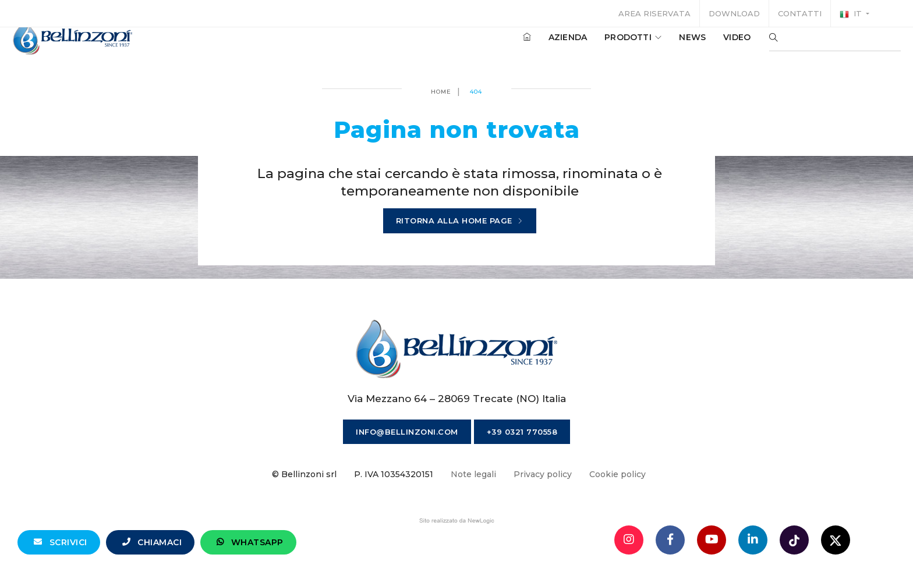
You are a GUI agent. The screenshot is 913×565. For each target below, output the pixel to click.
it (852, 14)
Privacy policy (543, 474)
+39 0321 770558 (522, 431)
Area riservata (654, 13)
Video (706, 46)
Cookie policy (617, 474)
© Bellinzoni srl (304, 474)
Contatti (800, 13)
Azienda (537, 46)
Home (441, 91)
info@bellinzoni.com (407, 431)
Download (734, 13)
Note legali (473, 474)
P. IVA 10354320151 (393, 474)
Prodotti (602, 46)
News (662, 46)
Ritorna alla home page (459, 221)
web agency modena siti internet (456, 520)
